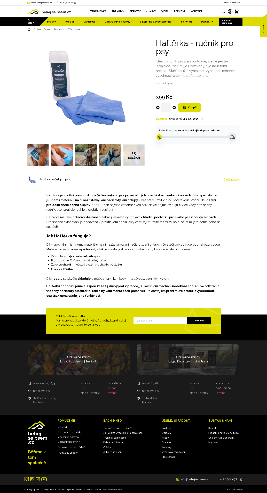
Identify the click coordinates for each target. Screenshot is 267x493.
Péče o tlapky (74, 29)
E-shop (31, 21)
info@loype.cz (42, 390)
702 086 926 (150, 383)
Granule (166, 442)
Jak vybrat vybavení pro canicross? (123, 433)
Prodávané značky (68, 452)
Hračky (166, 437)
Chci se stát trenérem (221, 437)
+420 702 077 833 (68, 3)
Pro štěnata (168, 456)
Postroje (166, 428)
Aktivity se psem (112, 452)
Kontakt (212, 428)
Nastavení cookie (234, 489)
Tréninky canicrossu (114, 437)
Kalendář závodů (113, 442)
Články (107, 447)
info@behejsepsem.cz (41, 3)
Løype (169, 83)
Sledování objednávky (70, 432)
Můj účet (62, 427)
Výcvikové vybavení (173, 452)
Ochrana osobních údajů (71, 447)
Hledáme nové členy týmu (223, 433)
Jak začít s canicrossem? (117, 428)
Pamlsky (166, 447)
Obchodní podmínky (69, 441)
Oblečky (166, 433)
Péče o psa (59, 29)
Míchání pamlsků (232, 3)
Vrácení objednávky (68, 437)
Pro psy (47, 29)
